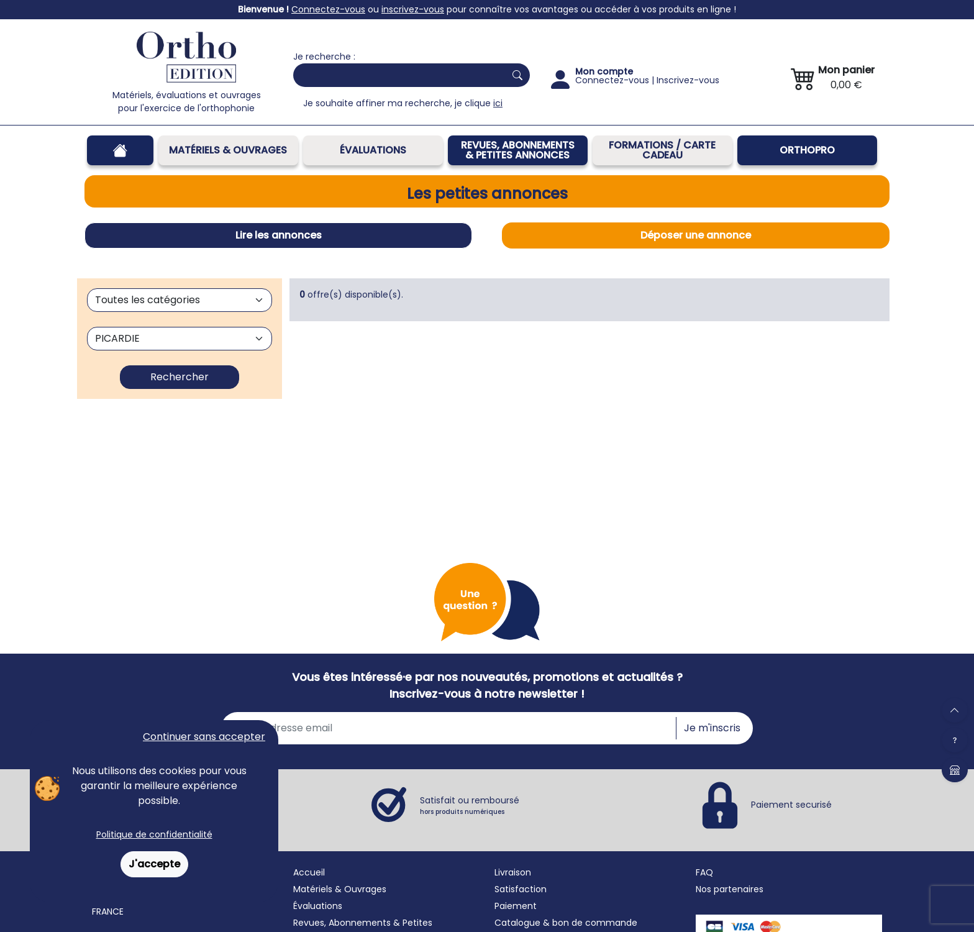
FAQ (704, 872)
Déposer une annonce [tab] (695, 235)
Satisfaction (520, 889)
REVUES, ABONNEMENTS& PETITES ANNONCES (518, 150)
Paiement (515, 906)
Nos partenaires (729, 889)
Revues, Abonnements (342, 922)
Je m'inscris (712, 728)
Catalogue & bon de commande (565, 922)
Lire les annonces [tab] (278, 235)
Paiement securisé (791, 804)
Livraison (512, 872)
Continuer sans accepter (204, 736)
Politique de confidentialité (154, 834)
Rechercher (179, 377)
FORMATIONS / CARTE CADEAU (662, 150)
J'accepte (154, 864)
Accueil (309, 872)
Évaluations (373, 150)
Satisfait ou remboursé (469, 805)
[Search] (396, 75)
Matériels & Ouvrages (228, 150)
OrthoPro (807, 150)
